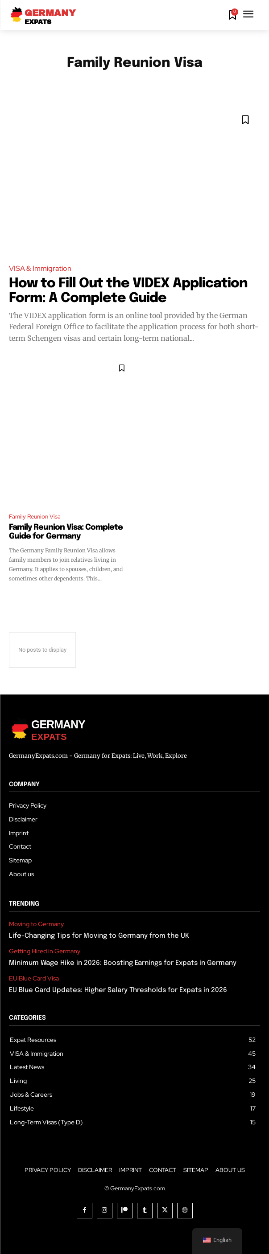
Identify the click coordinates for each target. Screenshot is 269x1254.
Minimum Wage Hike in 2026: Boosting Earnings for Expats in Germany (122, 963)
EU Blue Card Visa (34, 978)
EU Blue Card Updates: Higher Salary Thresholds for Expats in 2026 (118, 990)
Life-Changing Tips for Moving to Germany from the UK (99, 935)
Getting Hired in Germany (44, 951)
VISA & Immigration (40, 268)
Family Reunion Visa (35, 516)
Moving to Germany (36, 924)
